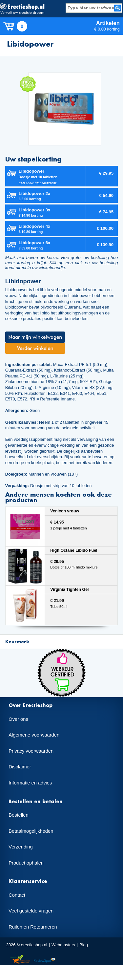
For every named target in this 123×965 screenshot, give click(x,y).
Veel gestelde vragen (31, 910)
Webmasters (63, 944)
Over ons (18, 719)
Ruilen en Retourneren (33, 927)
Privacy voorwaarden (31, 751)
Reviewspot (44, 959)
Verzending (20, 846)
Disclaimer (20, 766)
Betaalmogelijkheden (31, 831)
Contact (17, 895)
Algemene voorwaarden (34, 735)
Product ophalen (26, 863)
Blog (83, 944)
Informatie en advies (30, 782)
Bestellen (18, 815)
